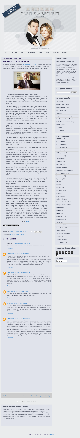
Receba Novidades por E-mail (64, 119)
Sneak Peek (59, 219)
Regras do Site (60, 124)
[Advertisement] (27, 378)
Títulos (58, 236)
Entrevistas (21, 234)
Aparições (59, 158)
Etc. (57, 181)
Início (6, 52)
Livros (47, 52)
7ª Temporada (60, 150)
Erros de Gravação (61, 110)
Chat (21, 52)
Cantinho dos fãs (61, 167)
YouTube (14, 52)
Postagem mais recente (10, 396)
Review (58, 213)
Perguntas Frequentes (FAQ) (64, 116)
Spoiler (58, 222)
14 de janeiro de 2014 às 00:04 (18, 303)
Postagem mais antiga (43, 396)
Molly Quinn (59, 196)
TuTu (8, 303)
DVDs (40, 52)
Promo (58, 210)
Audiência (59, 161)
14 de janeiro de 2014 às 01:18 (21, 318)
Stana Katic (59, 225)
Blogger (52, 434)
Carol (8, 291)
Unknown (10, 253)
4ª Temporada (60, 141)
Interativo (59, 187)
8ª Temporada (60, 153)
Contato (64, 52)
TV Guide (29, 222)
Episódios (59, 179)
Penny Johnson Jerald (62, 204)
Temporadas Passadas (62, 233)
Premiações (59, 207)
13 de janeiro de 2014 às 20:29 (21, 243)
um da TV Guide (29, 64)
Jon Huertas (59, 190)
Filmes (58, 184)
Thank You (59, 127)
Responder (10, 248)
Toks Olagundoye (61, 239)
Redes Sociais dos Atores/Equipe (65, 122)
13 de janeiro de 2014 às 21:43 (19, 291)
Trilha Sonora (60, 130)
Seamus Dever (60, 216)
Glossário (59, 113)
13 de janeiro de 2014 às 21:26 (21, 272)
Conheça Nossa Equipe (62, 104)
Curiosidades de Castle (62, 107)
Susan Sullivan (60, 228)
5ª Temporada (60, 144)
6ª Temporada (14, 234)
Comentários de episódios (63, 170)
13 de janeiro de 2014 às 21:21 (21, 253)
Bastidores (59, 164)
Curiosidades (31, 52)
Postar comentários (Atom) (29, 401)
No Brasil (56, 52)
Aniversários (59, 101)
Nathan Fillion (60, 199)
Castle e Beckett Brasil (16, 231)
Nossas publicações (61, 202)
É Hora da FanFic (61, 173)
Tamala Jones (60, 230)
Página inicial (27, 396)
